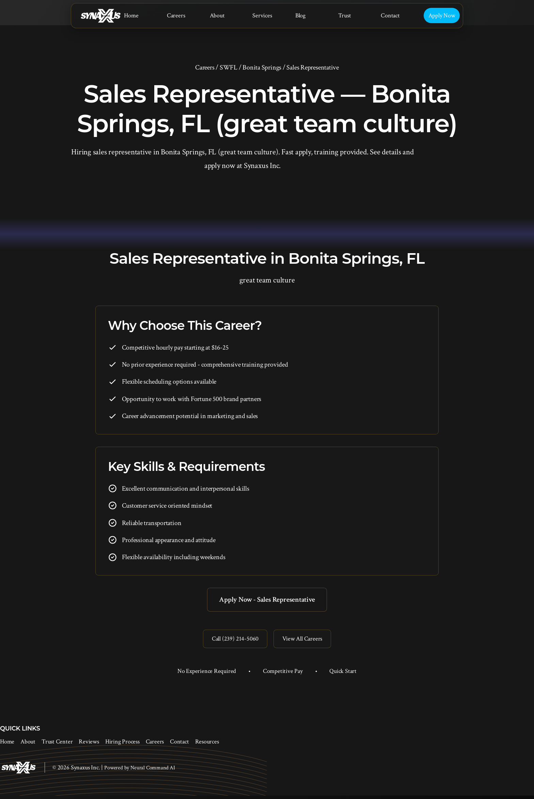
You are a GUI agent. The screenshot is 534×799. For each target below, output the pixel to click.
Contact (390, 15)
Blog (300, 15)
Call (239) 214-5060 (232, 641)
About (217, 15)
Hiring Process (122, 745)
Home (131, 15)
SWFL (228, 67)
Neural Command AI (152, 771)
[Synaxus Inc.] (100, 16)
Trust (344, 15)
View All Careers (304, 641)
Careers (176, 15)
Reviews (89, 745)
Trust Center (57, 745)
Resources (207, 745)
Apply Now (441, 15)
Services (262, 15)
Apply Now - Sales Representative (267, 600)
